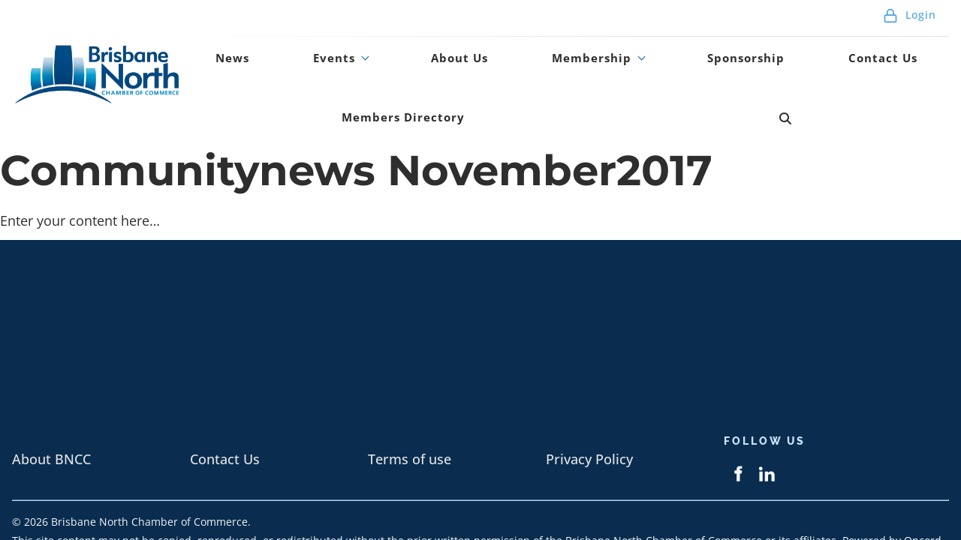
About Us (374, 70)
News (219, 70)
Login (909, 22)
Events (284, 70)
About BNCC (51, 409)
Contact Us (704, 70)
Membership (474, 70)
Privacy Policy (589, 409)
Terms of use (409, 409)
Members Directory (836, 70)
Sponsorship (598, 70)
